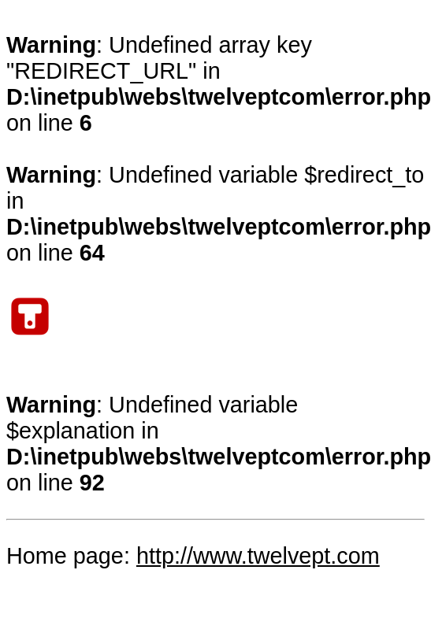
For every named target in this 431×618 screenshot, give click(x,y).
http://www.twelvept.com (258, 555)
